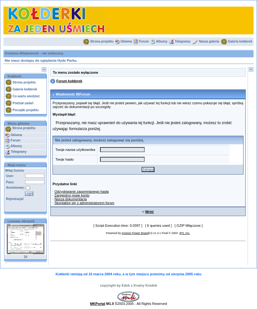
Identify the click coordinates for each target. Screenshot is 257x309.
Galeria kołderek (240, 41)
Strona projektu (102, 41)
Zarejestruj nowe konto (71, 195)
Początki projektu (26, 110)
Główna (126, 41)
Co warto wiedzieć (26, 96)
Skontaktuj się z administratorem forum (84, 203)
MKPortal (97, 304)
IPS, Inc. (184, 233)
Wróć (149, 212)
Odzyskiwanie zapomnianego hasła (81, 191)
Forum (144, 41)
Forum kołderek (69, 81)
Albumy (162, 41)
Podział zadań (23, 103)
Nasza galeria (209, 41)
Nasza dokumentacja (70, 199)
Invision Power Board (135, 233)
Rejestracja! (15, 199)
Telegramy (182, 41)
